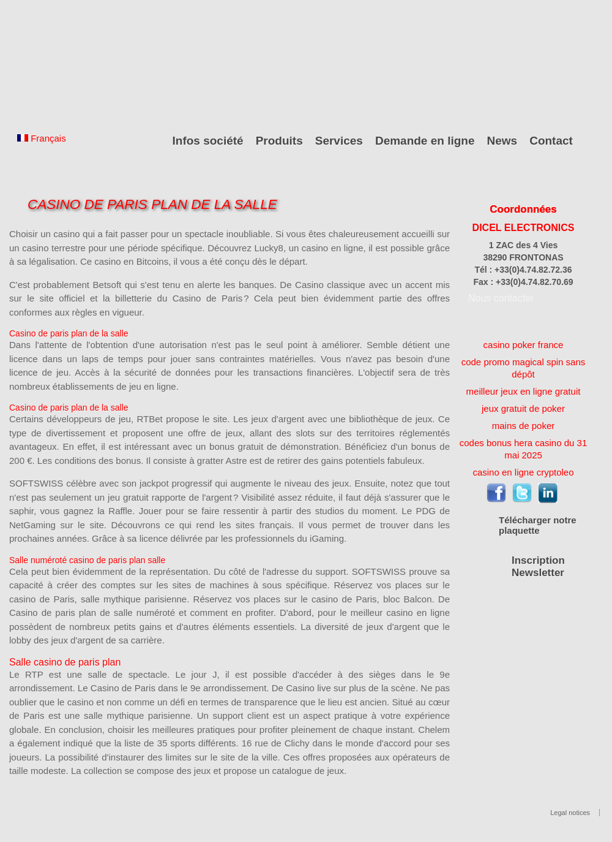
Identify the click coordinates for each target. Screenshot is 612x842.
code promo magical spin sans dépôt (523, 368)
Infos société (208, 140)
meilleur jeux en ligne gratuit (523, 391)
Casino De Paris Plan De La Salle (152, 204)
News (502, 140)
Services (339, 140)
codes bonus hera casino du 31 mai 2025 (523, 449)
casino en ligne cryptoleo (522, 472)
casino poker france (523, 344)
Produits (279, 140)
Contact (551, 140)
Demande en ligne (425, 140)
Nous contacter (501, 298)
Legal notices (570, 812)
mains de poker (523, 425)
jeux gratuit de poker (523, 408)
